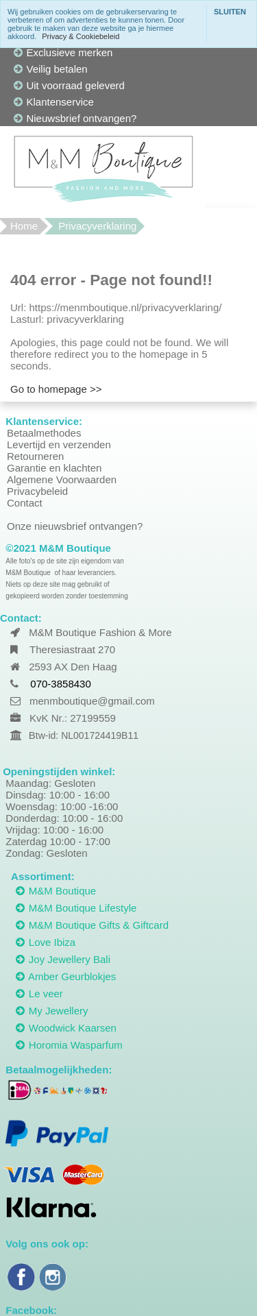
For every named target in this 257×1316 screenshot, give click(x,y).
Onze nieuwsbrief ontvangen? (75, 526)
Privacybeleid (37, 491)
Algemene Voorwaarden (62, 479)
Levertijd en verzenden (59, 444)
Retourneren (35, 456)
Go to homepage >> (55, 389)
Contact (24, 503)
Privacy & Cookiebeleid (80, 36)
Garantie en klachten (54, 468)
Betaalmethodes (44, 433)
